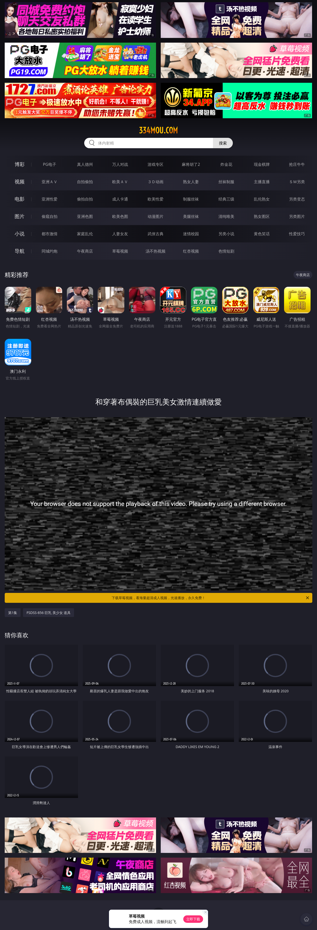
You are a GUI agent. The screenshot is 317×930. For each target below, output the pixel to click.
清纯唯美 (226, 216)
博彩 (20, 164)
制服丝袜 (191, 199)
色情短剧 (226, 251)
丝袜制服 (226, 181)
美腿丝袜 (191, 216)
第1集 (12, 612)
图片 (20, 216)
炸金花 (226, 164)
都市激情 (49, 233)
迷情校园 (191, 233)
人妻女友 (120, 233)
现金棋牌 (262, 164)
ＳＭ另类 (297, 181)
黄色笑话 (262, 233)
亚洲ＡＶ (49, 181)
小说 (20, 233)
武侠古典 (155, 233)
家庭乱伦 (85, 233)
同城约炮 (49, 251)
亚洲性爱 (49, 199)
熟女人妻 (191, 181)
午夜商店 (85, 251)
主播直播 (262, 181)
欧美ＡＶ (120, 181)
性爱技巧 (297, 233)
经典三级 (226, 199)
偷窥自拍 (49, 216)
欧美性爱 (155, 199)
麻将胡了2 (191, 164)
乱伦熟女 (262, 199)
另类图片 (297, 216)
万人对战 (120, 164)
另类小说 (226, 233)
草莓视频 (120, 251)
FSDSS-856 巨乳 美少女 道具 (48, 612)
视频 (20, 181)
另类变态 (297, 199)
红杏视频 (191, 251)
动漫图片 (155, 216)
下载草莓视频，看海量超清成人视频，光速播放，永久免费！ (211, 598)
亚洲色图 (85, 216)
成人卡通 (120, 199)
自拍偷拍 (85, 181)
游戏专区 (155, 164)
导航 (20, 251)
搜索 (223, 143)
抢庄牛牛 (297, 164)
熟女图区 (262, 216)
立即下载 (193, 919)
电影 (20, 199)
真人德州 (85, 164)
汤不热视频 (155, 251)
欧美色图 (120, 216)
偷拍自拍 (85, 199)
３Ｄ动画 (155, 181)
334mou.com (158, 130)
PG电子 (49, 164)
